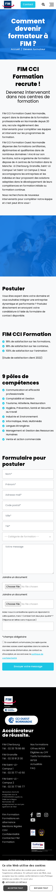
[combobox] (28, 536)
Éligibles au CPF (39, 752)
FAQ (32, 768)
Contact (28, 4)
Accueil (15, 49)
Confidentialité (10, 834)
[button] (28, 882)
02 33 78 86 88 (16, 748)
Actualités (36, 764)
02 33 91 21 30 (15, 758)
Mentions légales (12, 826)
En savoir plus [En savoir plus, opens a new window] (27, 879)
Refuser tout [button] (41, 888)
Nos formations (39, 744)
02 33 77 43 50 (16, 772)
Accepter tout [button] (15, 888)
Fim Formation (10, 814)
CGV (5, 830)
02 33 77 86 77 (16, 786)
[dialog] (28, 877)
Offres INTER (37, 748)
